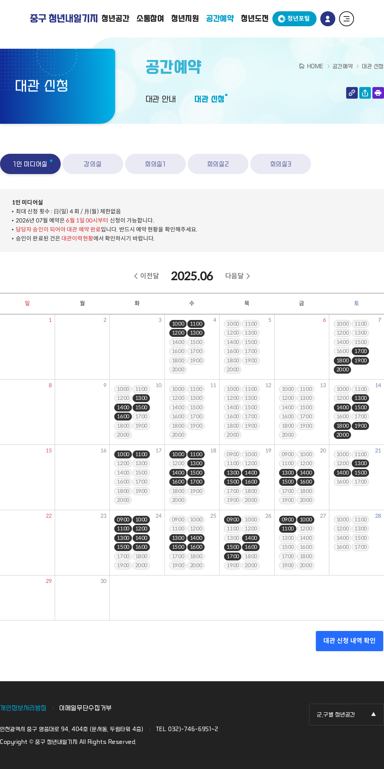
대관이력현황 (77, 238)
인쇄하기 (378, 93)
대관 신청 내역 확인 (349, 641)
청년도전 (255, 18)
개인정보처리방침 (23, 708)
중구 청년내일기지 (64, 19)
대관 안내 (161, 99)
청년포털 (298, 19)
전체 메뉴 (346, 18)
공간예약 (220, 18)
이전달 (149, 276)
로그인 (327, 18)
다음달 (234, 276)
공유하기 (365, 93)
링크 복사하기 (352, 93)
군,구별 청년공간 (336, 715)
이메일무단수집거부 (85, 708)
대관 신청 (209, 99)
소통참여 (150, 18)
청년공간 (116, 18)
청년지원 (185, 18)
